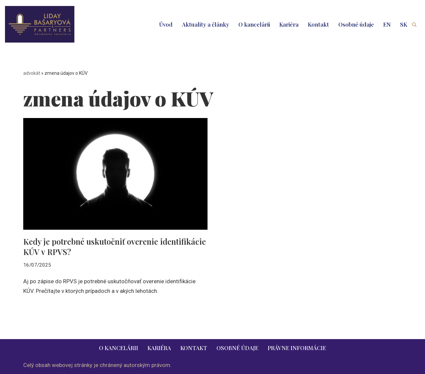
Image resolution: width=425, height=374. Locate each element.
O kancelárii (254, 24)
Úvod (166, 24)
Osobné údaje (356, 24)
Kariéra (288, 24)
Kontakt (318, 24)
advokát (31, 73)
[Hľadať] (414, 24)
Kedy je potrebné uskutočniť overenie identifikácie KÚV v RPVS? (114, 246)
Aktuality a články (205, 24)
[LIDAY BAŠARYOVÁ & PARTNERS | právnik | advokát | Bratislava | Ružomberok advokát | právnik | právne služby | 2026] (39, 24)
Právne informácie (297, 347)
